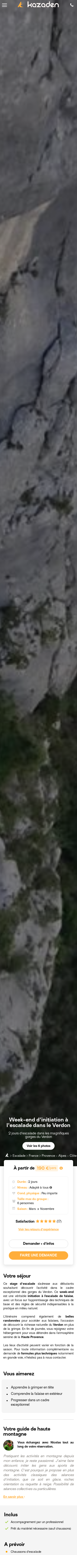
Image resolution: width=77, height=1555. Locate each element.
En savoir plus (14, 1496)
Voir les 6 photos (38, 1146)
